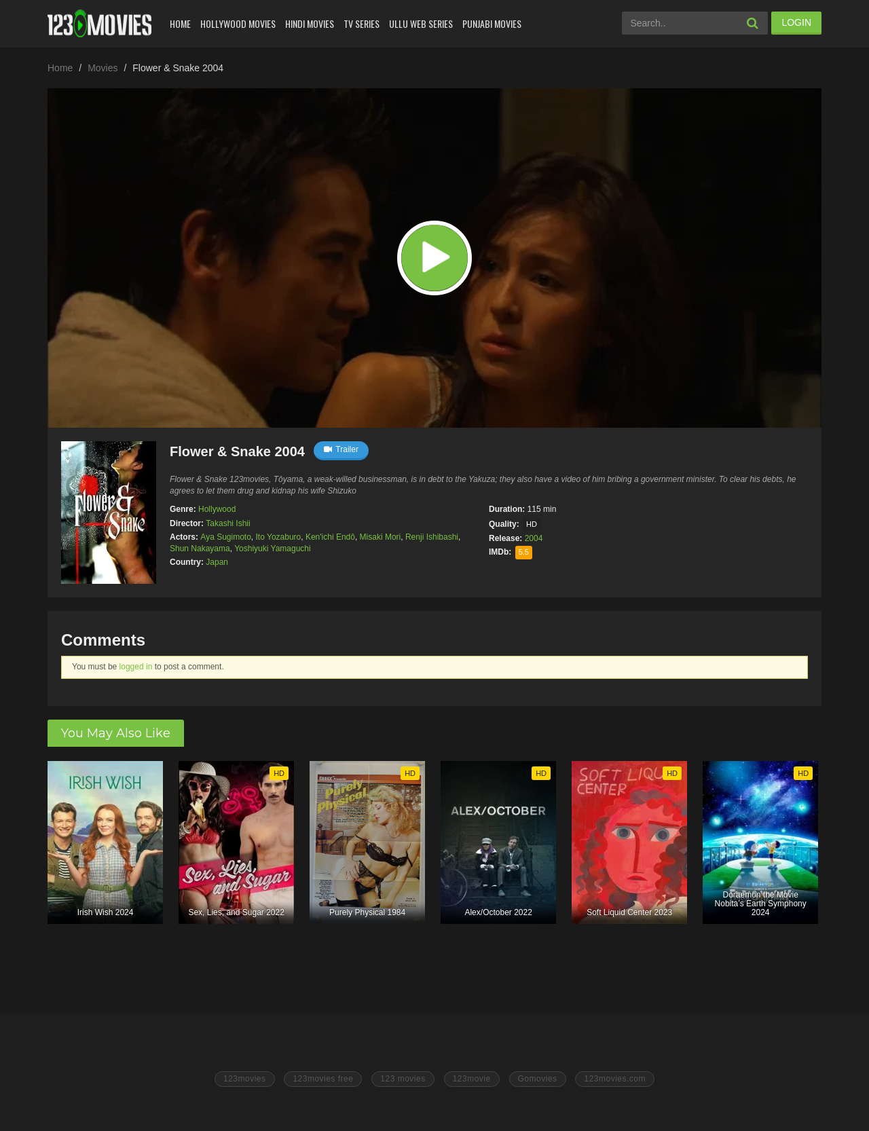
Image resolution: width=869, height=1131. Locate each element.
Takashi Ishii (228, 523)
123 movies (402, 1078)
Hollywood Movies (238, 23)
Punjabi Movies (491, 23)
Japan (217, 562)
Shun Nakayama (200, 548)
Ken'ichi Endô (330, 537)
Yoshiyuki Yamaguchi (272, 548)
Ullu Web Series (421, 23)
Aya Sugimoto (225, 537)
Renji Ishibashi (431, 537)
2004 (534, 538)
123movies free (323, 1078)
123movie (472, 1078)
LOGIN (796, 22)
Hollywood (217, 509)
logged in (136, 666)
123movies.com (615, 1078)
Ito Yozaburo (278, 537)
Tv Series (362, 23)
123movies (244, 1078)
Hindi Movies (309, 23)
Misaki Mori (380, 537)
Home (180, 23)
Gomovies (537, 1078)
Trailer (341, 449)
